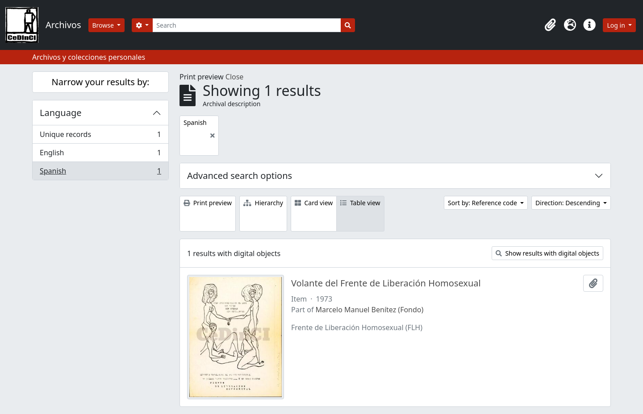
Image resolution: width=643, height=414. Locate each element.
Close (234, 77)
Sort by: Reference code (483, 203)
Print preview (208, 203)
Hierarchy (263, 203)
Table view (360, 203)
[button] (550, 25)
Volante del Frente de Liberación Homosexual (386, 283)
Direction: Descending (568, 203)
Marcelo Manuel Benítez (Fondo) (370, 310)
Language (61, 113)
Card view (314, 203)
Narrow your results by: (101, 82)
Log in (616, 25)
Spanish (100, 173)
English (100, 154)
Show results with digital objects (547, 253)
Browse (104, 25)
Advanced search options (239, 176)
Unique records (100, 136)
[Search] (246, 25)
